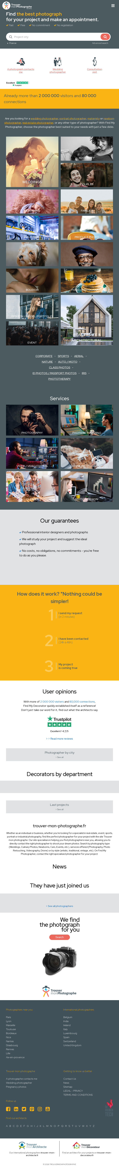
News (66, 1082)
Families (87, 210)
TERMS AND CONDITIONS (78, 1094)
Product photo (87, 237)
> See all (59, 757)
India (65, 1021)
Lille (8, 1053)
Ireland (67, 1025)
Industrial (32, 237)
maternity (94, 118)
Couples (86, 184)
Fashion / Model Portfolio (32, 316)
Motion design (87, 499)
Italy (65, 1029)
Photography (32, 432)
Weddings (32, 182)
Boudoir (32, 290)
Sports (63, 356)
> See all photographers (59, 906)
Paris (8, 1017)
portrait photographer (73, 118)
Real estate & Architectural (86, 337)
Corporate (44, 356)
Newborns (32, 210)
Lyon (8, 1021)
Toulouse (11, 1029)
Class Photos (59, 367)
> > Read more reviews (59, 738)
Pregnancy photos (16, 1086)
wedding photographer (44, 118)
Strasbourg (12, 1045)
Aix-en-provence (15, 1057)
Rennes (10, 1049)
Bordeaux (11, 1033)
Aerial (79, 356)
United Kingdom (72, 1045)
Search (59, 937)
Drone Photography (87, 466)
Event (32, 342)
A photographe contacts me (21, 1078)
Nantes (10, 1041)
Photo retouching (86, 432)
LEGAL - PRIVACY (73, 1090)
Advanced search (100, 43)
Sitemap (67, 1086)
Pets (32, 263)
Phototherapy (59, 379)
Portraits (87, 263)
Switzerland (69, 1041)
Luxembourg (70, 1033)
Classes (32, 499)
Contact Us (69, 1078)
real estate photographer (37, 122)
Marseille (10, 1025)
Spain (66, 1037)
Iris (84, 373)
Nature (47, 361)
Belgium (67, 1017)
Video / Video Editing (32, 466)
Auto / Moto (67, 361)
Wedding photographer (19, 1082)
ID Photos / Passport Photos (55, 373)
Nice (8, 1037)
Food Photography (87, 290)
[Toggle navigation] (113, 5)
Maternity (87, 158)
